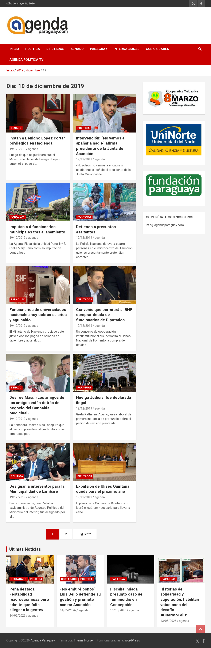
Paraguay (98, 49)
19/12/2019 (17, 149)
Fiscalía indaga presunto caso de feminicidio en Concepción (126, 597)
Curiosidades (157, 49)
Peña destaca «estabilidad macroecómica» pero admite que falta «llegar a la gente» (29, 599)
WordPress (132, 640)
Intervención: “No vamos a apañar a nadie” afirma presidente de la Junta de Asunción (100, 146)
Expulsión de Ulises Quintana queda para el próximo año (102, 489)
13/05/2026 (118, 610)
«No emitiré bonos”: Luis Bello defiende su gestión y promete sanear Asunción (80, 597)
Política (32, 49)
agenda (33, 149)
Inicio (14, 49)
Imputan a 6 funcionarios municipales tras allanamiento (37, 229)
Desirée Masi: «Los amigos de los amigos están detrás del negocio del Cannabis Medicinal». (36, 405)
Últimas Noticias (25, 549)
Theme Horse (83, 640)
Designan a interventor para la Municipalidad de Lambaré (37, 489)
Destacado (18, 579)
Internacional (127, 49)
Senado (77, 49)
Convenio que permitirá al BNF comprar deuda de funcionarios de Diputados (104, 314)
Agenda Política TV (26, 60)
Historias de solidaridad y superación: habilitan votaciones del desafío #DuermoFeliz (179, 602)
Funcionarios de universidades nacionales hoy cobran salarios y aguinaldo (38, 314)
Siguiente (85, 534)
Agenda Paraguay (43, 640)
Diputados (55, 49)
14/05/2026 (17, 615)
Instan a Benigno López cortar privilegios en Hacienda (37, 141)
